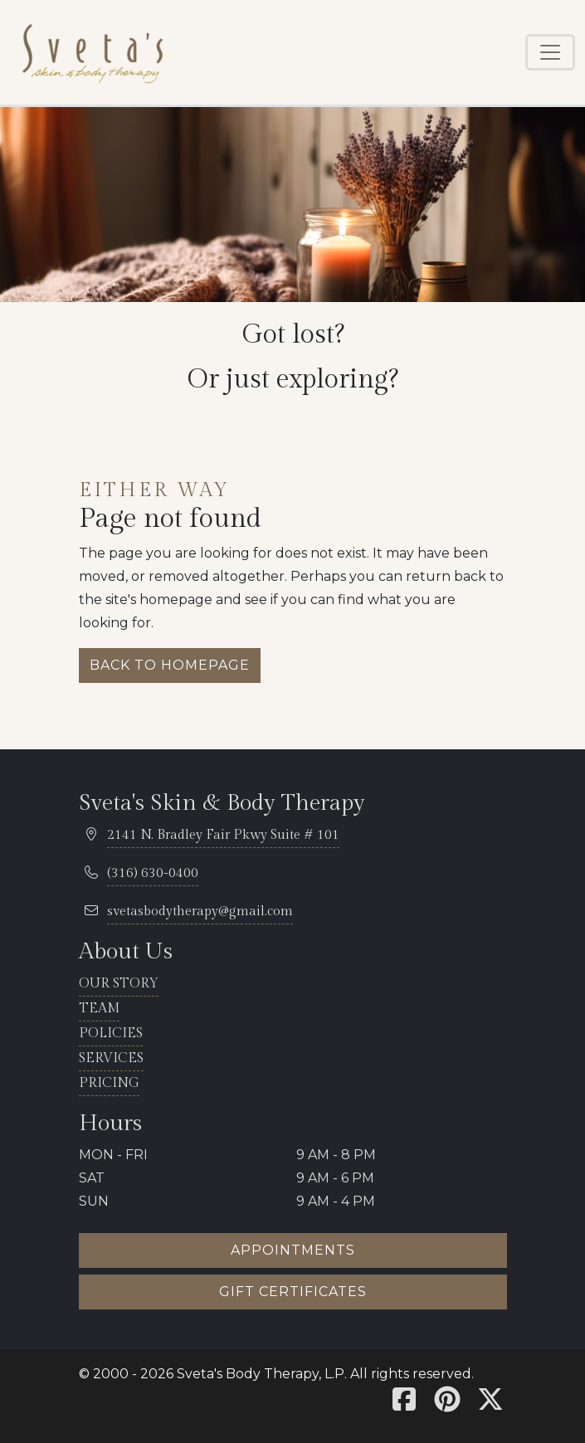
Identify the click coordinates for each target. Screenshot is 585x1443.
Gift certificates (293, 1291)
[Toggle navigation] (550, 52)
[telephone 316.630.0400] (152, 874)
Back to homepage (170, 665)
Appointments (293, 1250)
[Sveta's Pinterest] (447, 1404)
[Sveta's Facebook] (404, 1404)
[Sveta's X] (490, 1404)
